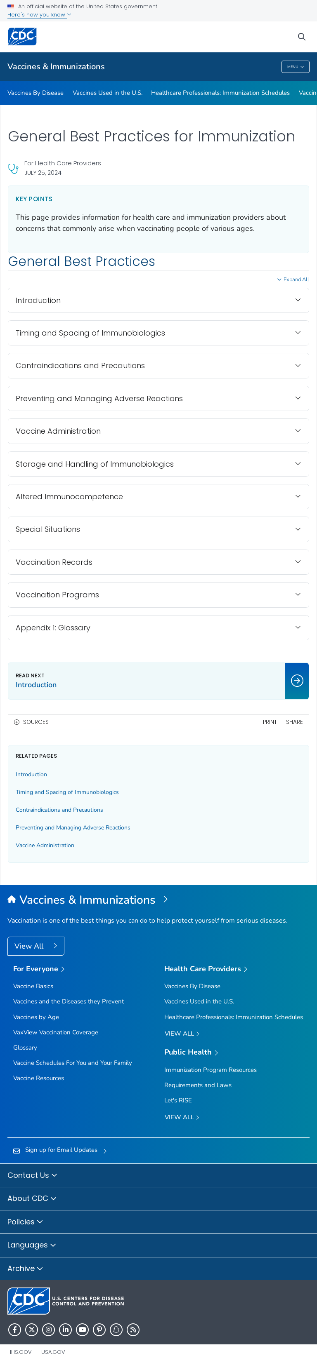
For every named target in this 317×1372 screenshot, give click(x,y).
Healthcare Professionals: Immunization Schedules (220, 93)
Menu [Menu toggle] (295, 66)
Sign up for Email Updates (61, 1150)
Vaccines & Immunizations (56, 66)
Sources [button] (36, 722)
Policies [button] (25, 1222)
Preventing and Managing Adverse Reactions (73, 828)
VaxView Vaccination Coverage (55, 1032)
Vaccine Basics (33, 986)
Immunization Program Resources (210, 1070)
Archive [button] (25, 1269)
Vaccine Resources (38, 1078)
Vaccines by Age (36, 1017)
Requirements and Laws (198, 1085)
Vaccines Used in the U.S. (107, 93)
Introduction (31, 774)
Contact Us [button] (32, 1176)
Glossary (25, 1047)
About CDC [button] (32, 1199)
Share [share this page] (294, 722)
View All (29, 946)
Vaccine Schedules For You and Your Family (72, 1063)
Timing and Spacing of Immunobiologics (67, 792)
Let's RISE (178, 1100)
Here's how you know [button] (39, 15)
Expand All (296, 279)
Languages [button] (32, 1245)
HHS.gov (19, 1352)
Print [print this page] (270, 722)
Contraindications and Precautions (59, 810)
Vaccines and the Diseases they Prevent (68, 1001)
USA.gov (53, 1352)
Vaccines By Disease (35, 93)
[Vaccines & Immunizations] (158, 900)
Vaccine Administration (45, 845)
